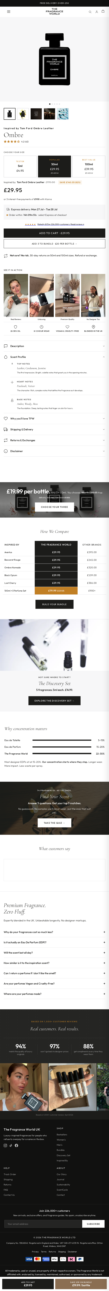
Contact (61, 1194)
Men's (59, 1144)
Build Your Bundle (54, 606)
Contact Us (9, 1194)
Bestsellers (62, 1134)
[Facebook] (16, 1145)
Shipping (8, 1179)
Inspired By (62, 1160)
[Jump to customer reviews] (54, 143)
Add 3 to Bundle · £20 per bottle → (54, 243)
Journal (60, 1179)
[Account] (97, 12)
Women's (61, 1139)
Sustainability (63, 1184)
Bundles (60, 1150)
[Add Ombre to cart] (28, 1284)
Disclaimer (72, 1251)
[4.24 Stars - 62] (16, 141)
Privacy (35, 1251)
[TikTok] (11, 1145)
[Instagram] (5, 1145)
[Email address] (43, 1224)
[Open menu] (8, 11)
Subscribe (93, 1224)
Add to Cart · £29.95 (54, 233)
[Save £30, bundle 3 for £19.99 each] (81, 1284)
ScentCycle (62, 1189)
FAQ (6, 1189)
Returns (7, 1184)
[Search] (90, 12)
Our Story (62, 1174)
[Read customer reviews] (54, 224)
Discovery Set (63, 1155)
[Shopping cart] (103, 11)
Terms (44, 1251)
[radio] (20, 166)
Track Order (10, 1174)
